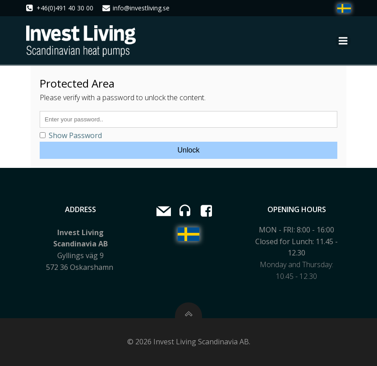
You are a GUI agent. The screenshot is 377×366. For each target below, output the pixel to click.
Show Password (71, 135)
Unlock (189, 150)
